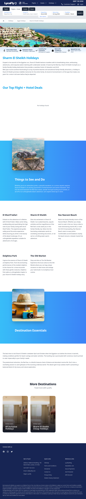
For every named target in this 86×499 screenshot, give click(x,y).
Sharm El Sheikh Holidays (37, 21)
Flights (6, 9)
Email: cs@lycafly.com (29, 471)
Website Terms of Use (28, 485)
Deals (32, 9)
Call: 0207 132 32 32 (29, 468)
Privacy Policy (48, 475)
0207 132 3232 (78, 1)
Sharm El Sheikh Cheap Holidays (41, 427)
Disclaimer (47, 469)
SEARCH (80, 13)
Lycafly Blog (68, 463)
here (4, 487)
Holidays (10, 21)
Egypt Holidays (21, 21)
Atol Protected (69, 472)
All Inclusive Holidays (11, 427)
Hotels (25, 9)
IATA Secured (68, 475)
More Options (43, 16)
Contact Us (47, 472)
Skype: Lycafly (27, 474)
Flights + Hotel (15, 9)
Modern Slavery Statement (51, 478)
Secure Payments (70, 469)
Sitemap (46, 463)
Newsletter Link (69, 466)
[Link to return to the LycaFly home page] (10, 3)
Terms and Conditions (50, 466)
